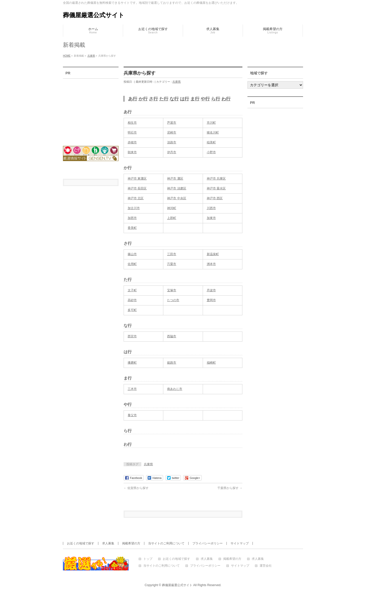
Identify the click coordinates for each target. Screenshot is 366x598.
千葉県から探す (229, 488)
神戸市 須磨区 (176, 188)
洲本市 (211, 264)
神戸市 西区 (215, 198)
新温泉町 (213, 254)
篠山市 (132, 254)
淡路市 (171, 142)
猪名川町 (213, 132)
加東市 (211, 218)
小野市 (211, 152)
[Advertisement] (91, 109)
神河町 (171, 208)
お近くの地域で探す (80, 543)
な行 (174, 98)
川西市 (211, 208)
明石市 (132, 132)
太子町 (132, 290)
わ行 (226, 98)
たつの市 (173, 300)
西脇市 (171, 336)
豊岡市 (211, 300)
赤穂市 (132, 142)
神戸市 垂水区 (216, 188)
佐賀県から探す (136, 488)
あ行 (132, 98)
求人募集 (108, 543)
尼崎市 (171, 132)
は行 (184, 98)
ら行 (215, 98)
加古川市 (134, 208)
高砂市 (132, 300)
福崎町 (211, 362)
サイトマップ (240, 543)
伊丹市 (171, 152)
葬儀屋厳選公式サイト (93, 15)
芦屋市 (171, 122)
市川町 (211, 122)
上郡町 (171, 218)
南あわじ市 (174, 389)
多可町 (132, 310)
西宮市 (132, 336)
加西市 (132, 218)
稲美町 (211, 142)
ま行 (194, 98)
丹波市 (211, 290)
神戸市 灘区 (175, 178)
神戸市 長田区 (137, 188)
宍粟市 (171, 264)
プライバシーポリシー (207, 543)
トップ (147, 559)
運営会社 (266, 565)
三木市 (132, 389)
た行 (163, 98)
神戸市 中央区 (176, 198)
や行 (205, 98)
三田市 (171, 254)
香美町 (132, 228)
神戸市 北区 (136, 198)
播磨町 (132, 362)
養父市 (132, 415)
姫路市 (171, 362)
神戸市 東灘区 (137, 178)
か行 (143, 98)
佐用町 (132, 264)
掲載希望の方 (131, 543)
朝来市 (132, 152)
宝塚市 (171, 290)
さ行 (153, 98)
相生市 (132, 122)
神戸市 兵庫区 (216, 178)
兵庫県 (176, 81)
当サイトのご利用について (166, 543)
